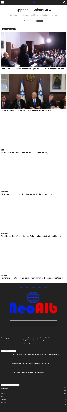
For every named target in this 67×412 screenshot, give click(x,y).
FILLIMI (40, 21)
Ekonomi (3, 399)
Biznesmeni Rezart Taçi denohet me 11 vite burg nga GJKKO (27, 194)
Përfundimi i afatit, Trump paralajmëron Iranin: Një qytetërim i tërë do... (33, 278)
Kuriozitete (4, 405)
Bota (2, 108)
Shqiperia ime (4, 66)
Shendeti (3, 402)
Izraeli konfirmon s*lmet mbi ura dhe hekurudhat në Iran (26, 110)
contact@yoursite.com (37, 343)
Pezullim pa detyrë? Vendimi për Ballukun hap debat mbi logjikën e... (31, 236)
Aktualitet (3, 275)
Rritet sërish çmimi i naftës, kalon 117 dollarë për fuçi (24, 152)
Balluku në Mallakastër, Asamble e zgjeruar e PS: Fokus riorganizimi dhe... (33, 69)
